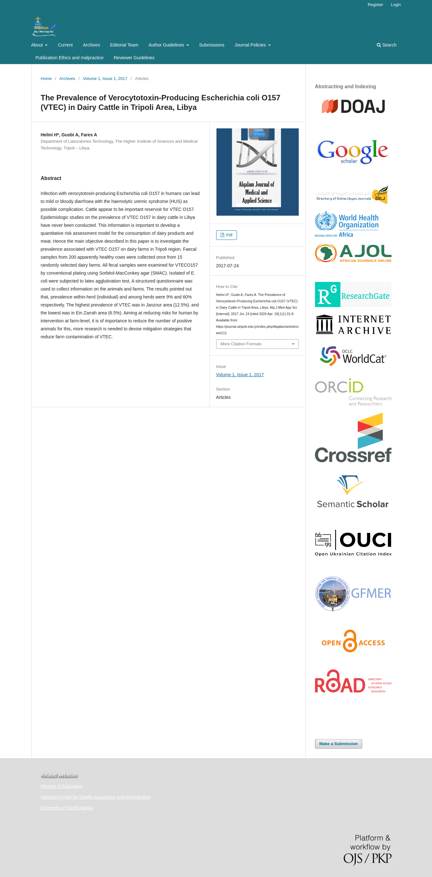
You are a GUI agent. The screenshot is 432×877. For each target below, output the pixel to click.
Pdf (228, 235)
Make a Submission (338, 743)
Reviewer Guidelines (134, 57)
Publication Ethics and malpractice (70, 57)
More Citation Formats (241, 343)
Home (46, 78)
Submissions (211, 44)
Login (396, 4)
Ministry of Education (61, 786)
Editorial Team (124, 44)
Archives (91, 44)
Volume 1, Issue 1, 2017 (105, 78)
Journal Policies (251, 44)
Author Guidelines (167, 44)
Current (65, 44)
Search (386, 44)
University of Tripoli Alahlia (67, 807)
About (37, 44)
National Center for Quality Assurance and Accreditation (96, 797)
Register (375, 4)
